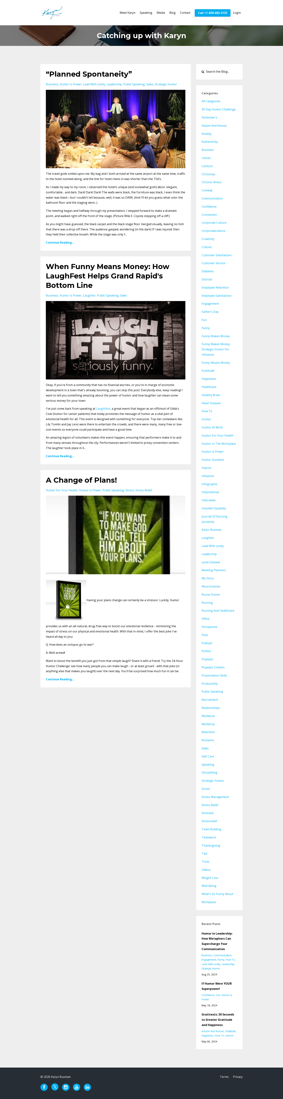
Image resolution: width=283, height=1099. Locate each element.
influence (208, 476)
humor (206, 419)
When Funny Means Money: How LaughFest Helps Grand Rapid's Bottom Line (107, 276)
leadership (114, 84)
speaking (208, 765)
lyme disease (211, 562)
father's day (210, 312)
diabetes (208, 271)
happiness (209, 379)
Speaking (146, 13)
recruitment (210, 700)
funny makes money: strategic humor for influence (216, 349)
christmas (208, 174)
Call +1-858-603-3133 (212, 13)
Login (237, 13)
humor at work (212, 427)
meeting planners (214, 570)
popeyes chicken (213, 667)
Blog (172, 13)
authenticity (210, 142)
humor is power (71, 84)
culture (207, 247)
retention (208, 732)
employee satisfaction (216, 296)
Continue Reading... (60, 242)
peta (205, 635)
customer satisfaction (217, 255)
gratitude (208, 371)
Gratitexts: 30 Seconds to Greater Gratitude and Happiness (218, 1019)
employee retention (215, 287)
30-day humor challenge (219, 109)
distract (207, 279)
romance (208, 740)
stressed (207, 813)
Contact (185, 13)
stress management (215, 797)
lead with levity (94, 84)
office (205, 619)
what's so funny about (217, 894)
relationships (211, 708)
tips (205, 853)
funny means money (216, 363)
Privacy (238, 1077)
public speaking (134, 84)
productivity (210, 684)
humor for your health (62, 490)
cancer (206, 158)
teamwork (209, 837)
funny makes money (216, 336)
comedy (207, 190)
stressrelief (209, 821)
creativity (208, 239)
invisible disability (214, 508)
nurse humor (211, 594)
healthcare (209, 387)
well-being (209, 886)
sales (149, 84)
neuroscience (211, 586)
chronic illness (211, 182)
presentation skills (214, 675)
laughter (89, 295)
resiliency (208, 724)
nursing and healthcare (218, 611)
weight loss (210, 878)
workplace (209, 902)
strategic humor (166, 84)
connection (209, 215)
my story (208, 578)
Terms (224, 1077)
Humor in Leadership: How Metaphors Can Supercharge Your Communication (217, 941)
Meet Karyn (127, 13)
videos (206, 870)
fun (204, 320)
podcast (207, 643)
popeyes (207, 659)
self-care (208, 756)
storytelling (209, 772)
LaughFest (103, 409)
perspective (209, 627)
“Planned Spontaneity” (89, 74)
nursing (207, 603)
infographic (209, 484)
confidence (209, 207)
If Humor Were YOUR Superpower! (217, 986)
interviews (209, 500)
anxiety (207, 134)
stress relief (143, 490)
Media (161, 13)
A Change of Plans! (81, 480)
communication (212, 198)
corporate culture (214, 223)
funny (206, 328)
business (52, 84)
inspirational (210, 492)
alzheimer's (209, 117)
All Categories (211, 101)
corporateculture (213, 231)
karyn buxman (211, 530)
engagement (210, 304)
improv (206, 468)
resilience (208, 716)
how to (207, 411)
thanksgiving (211, 845)
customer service (213, 263)
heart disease (211, 403)
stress (129, 490)
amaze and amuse (214, 126)
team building (211, 829)
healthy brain (211, 395)
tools (205, 862)
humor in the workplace (219, 444)
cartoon (207, 166)
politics (206, 651)
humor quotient (213, 460)
